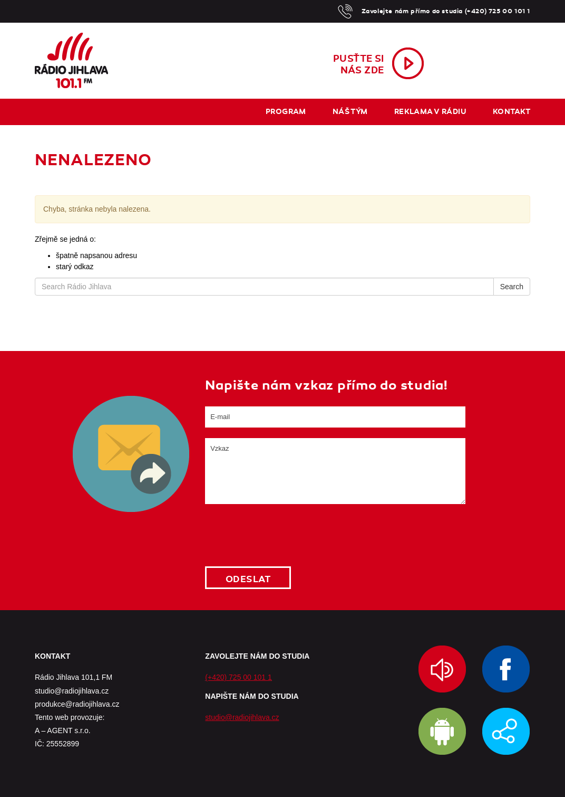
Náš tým (350, 111)
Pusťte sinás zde (358, 64)
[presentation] (285, 535)
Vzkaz (335, 471)
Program (286, 111)
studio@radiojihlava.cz (242, 717)
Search (511, 286)
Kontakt (511, 111)
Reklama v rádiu (430, 111)
